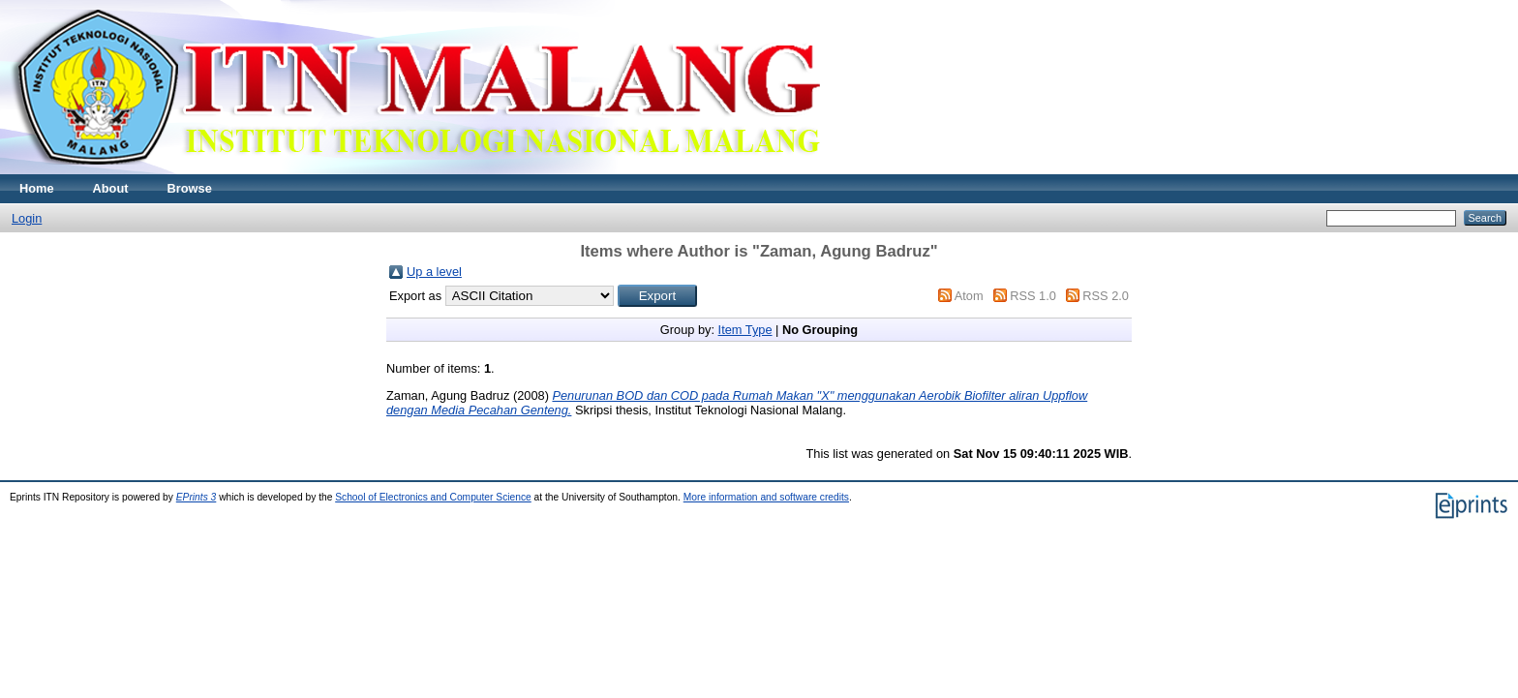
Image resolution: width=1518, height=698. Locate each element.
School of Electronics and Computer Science (433, 497)
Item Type (745, 329)
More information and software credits (766, 497)
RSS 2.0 (1105, 295)
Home (36, 188)
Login (27, 218)
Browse (189, 188)
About (111, 188)
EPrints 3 (196, 497)
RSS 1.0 (1033, 295)
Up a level (434, 271)
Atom (969, 295)
